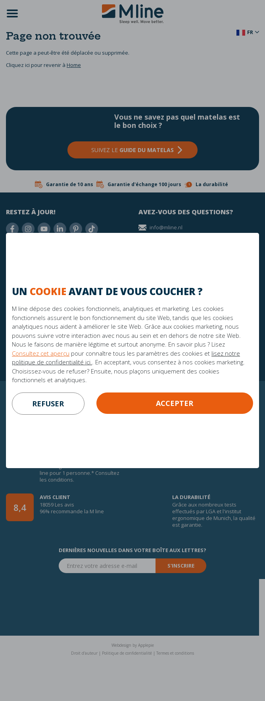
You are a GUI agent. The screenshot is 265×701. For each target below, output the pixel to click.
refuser (48, 403)
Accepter (174, 403)
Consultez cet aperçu (40, 353)
